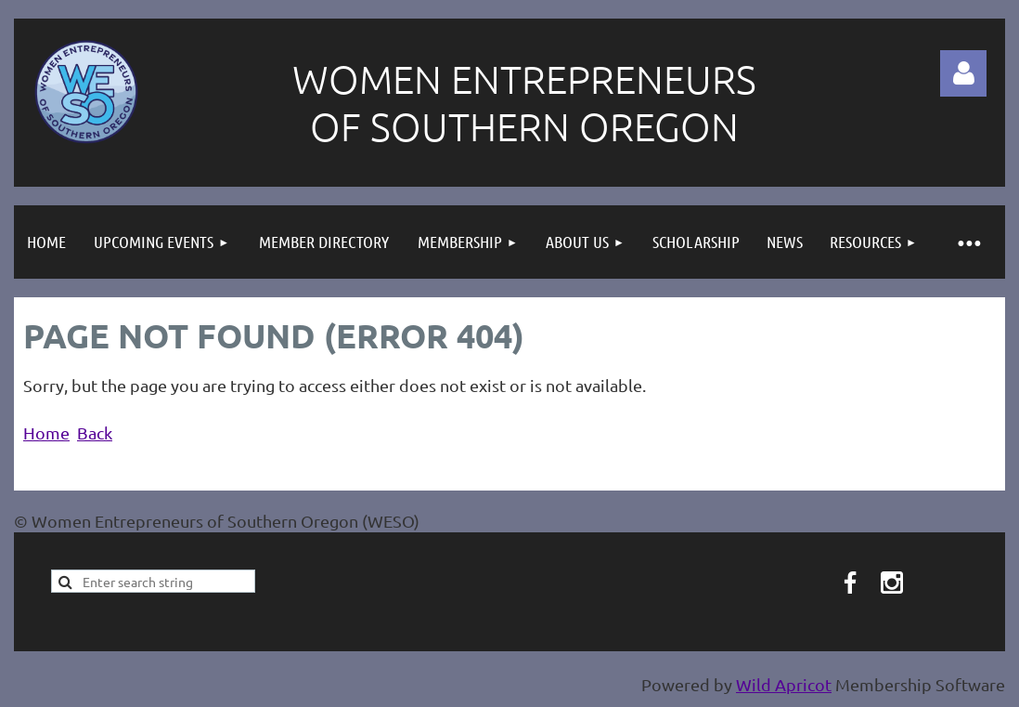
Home (46, 432)
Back (94, 432)
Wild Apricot (784, 684)
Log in (963, 73)
